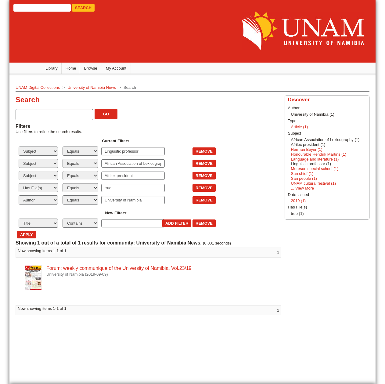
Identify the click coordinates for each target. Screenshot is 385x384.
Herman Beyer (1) (306, 149)
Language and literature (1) (315, 159)
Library (51, 68)
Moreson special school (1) (314, 168)
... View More (302, 188)
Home (71, 68)
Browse (90, 68)
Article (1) (299, 127)
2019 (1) (298, 200)
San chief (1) (302, 173)
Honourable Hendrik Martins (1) (318, 154)
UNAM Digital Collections (38, 87)
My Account (116, 68)
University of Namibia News (91, 87)
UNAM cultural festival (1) (313, 183)
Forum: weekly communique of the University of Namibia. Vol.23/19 (119, 268)
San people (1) (304, 178)
